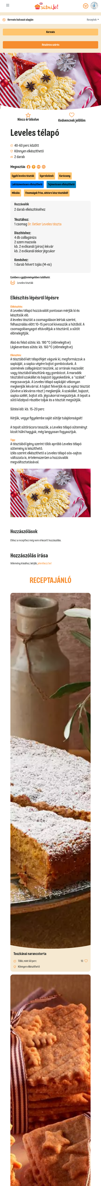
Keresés (50, 32)
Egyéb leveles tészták (23, 176)
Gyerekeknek (47, 176)
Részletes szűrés (50, 44)
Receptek (92, 19)
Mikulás (16, 193)
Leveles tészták (21, 283)
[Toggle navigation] (8, 5)
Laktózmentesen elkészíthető (27, 184)
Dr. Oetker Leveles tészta (45, 224)
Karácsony (64, 176)
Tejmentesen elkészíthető (61, 184)
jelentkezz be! (45, 563)
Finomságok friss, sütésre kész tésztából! (46, 193)
